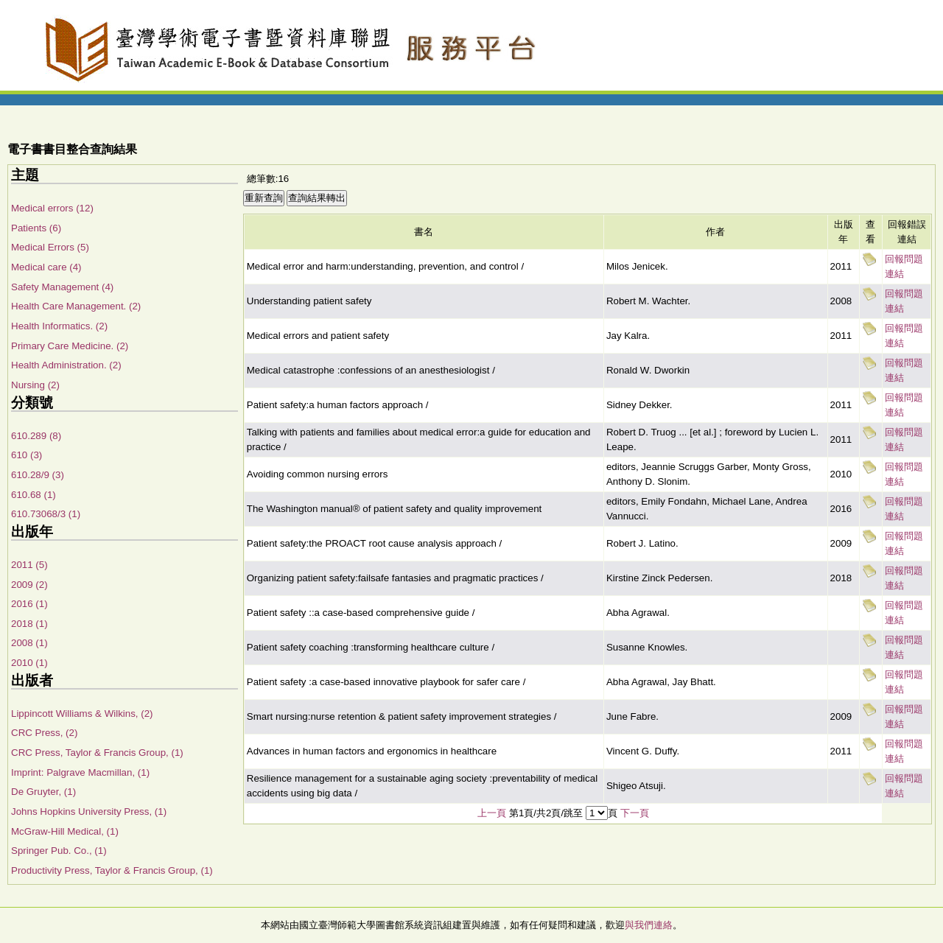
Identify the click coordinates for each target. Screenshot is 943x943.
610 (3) (26, 454)
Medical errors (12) (52, 208)
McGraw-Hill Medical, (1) (65, 831)
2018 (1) (29, 623)
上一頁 (491, 812)
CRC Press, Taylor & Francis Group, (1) (97, 752)
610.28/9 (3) (37, 474)
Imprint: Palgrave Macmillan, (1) (80, 772)
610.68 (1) (33, 494)
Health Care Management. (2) (76, 306)
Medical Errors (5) (50, 247)
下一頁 (634, 812)
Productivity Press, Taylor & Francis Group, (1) (112, 870)
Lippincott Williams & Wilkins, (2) (82, 713)
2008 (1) (29, 642)
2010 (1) (29, 662)
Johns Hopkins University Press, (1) (88, 811)
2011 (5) (29, 564)
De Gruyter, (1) (43, 791)
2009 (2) (29, 584)
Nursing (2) (35, 384)
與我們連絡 (649, 924)
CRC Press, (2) (44, 732)
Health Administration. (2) (66, 365)
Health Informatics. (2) (59, 326)
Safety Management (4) (62, 286)
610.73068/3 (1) (45, 513)
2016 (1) (29, 603)
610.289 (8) (36, 435)
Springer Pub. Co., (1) (59, 850)
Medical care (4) (46, 267)
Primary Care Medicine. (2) (69, 345)
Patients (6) (36, 228)
